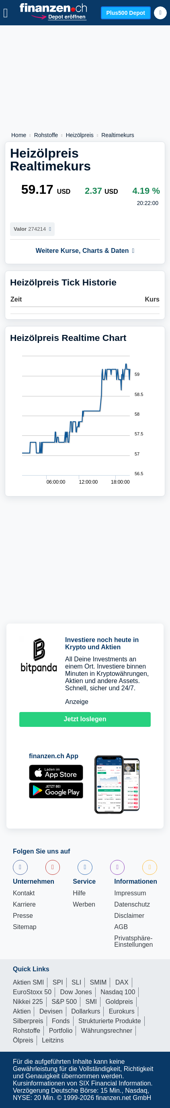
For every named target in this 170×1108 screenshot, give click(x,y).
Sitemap (25, 927)
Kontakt (24, 893)
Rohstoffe (46, 135)
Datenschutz (132, 904)
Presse (23, 916)
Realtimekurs (117, 135)
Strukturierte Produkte (109, 1021)
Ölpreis (23, 1040)
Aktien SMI (28, 982)
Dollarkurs (85, 1011)
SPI (58, 982)
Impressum (130, 893)
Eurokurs (122, 1011)
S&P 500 (64, 1001)
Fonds (61, 1021)
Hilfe (79, 893)
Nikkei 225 (28, 1001)
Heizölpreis (80, 135)
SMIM (98, 982)
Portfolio (61, 1030)
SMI (90, 1001)
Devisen (51, 1011)
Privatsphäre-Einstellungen (133, 941)
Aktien (22, 1011)
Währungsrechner (106, 1030)
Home (18, 135)
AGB (121, 927)
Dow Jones (76, 992)
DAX (122, 982)
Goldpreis (119, 1001)
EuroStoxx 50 (32, 992)
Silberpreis (28, 1021)
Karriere (24, 904)
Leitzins (52, 1040)
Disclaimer (129, 916)
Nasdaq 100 (117, 992)
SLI (76, 982)
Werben (84, 904)
